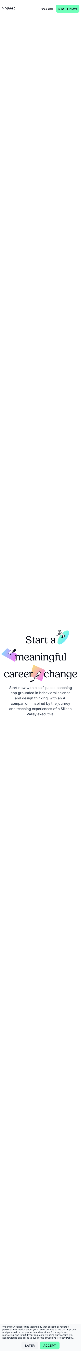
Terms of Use (44, 1337)
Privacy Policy (65, 1337)
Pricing (46, 8)
